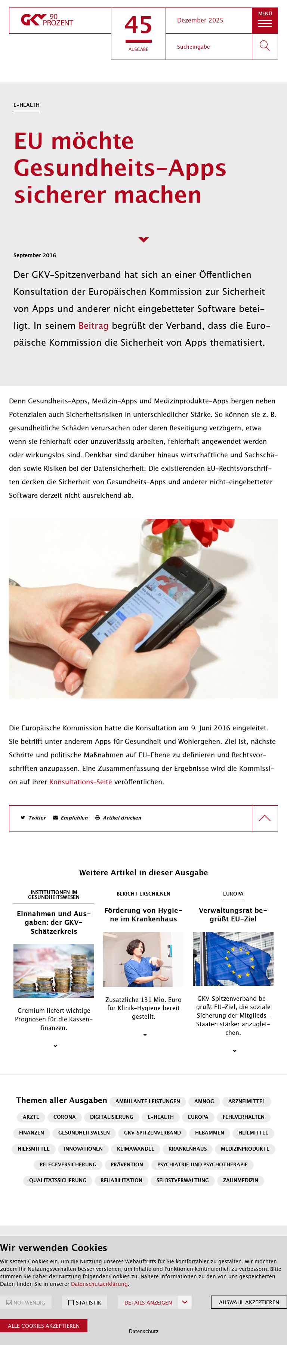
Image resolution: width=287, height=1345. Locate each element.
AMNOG (204, 1101)
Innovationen (83, 1149)
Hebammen (209, 1133)
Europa (198, 1117)
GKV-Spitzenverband (152, 1133)
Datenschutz (143, 1331)
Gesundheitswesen (84, 1133)
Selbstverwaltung (183, 1180)
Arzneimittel (246, 1101)
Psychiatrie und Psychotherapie (202, 1165)
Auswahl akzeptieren (249, 1302)
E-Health (161, 1117)
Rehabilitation (121, 1180)
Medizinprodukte (245, 1149)
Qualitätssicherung (57, 1180)
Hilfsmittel (34, 1149)
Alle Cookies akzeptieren (44, 1326)
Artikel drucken (122, 818)
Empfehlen (74, 818)
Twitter (37, 818)
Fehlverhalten (244, 1117)
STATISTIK (88, 1302)
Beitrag (95, 326)
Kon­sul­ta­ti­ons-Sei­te (80, 782)
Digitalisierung (111, 1117)
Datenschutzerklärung (99, 1284)
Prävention (127, 1165)
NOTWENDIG (29, 1302)
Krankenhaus (188, 1149)
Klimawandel (135, 1149)
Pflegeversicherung (68, 1165)
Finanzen (31, 1133)
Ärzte (31, 1117)
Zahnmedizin (240, 1180)
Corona (64, 1117)
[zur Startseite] (60, 20)
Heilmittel (253, 1133)
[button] (138, 33)
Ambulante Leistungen (147, 1101)
